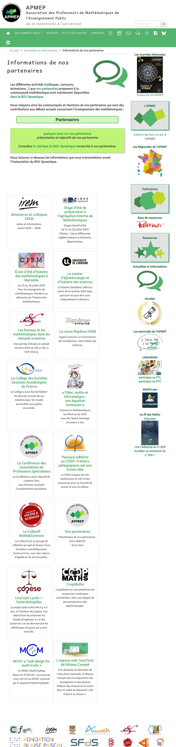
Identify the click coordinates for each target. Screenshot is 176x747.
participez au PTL (150, 377)
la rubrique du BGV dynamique (54, 146)
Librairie (97, 33)
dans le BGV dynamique (26, 96)
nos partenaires (47, 88)
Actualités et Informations (40, 50)
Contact (93, 724)
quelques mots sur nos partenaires (67, 133)
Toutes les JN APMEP (149, 95)
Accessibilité (119, 724)
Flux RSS (145, 724)
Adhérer (52, 33)
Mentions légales (63, 724)
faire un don (156, 134)
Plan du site (32, 724)
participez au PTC (150, 381)
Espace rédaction (88, 734)
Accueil (14, 50)
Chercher (150, 418)
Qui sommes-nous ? (28, 33)
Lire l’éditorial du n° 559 (150, 447)
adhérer (76, 713)
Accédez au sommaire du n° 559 (150, 453)
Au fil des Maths (74, 33)
